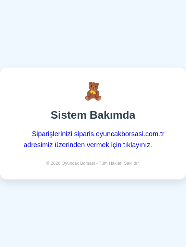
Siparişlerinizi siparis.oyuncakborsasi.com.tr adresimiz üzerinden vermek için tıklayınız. (94, 139)
